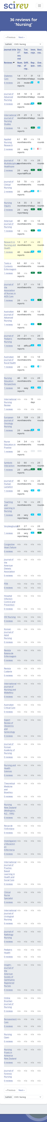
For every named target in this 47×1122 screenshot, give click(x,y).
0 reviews (8, 551)
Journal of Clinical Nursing (8, 184)
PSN (6, 583)
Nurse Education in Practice (10, 444)
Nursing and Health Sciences (10, 768)
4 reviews (8, 104)
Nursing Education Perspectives (10, 381)
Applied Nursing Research (8, 142)
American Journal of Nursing (8, 224)
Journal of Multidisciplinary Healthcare (11, 163)
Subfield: (8, 44)
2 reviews (8, 149)
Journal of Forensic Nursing (8, 1073)
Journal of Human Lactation (8, 483)
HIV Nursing (10, 617)
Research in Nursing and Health (10, 245)
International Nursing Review (10, 402)
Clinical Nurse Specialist (8, 895)
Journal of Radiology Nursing (8, 934)
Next (22, 37)
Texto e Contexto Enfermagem (10, 266)
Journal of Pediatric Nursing (8, 338)
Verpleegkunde (11, 526)
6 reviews (8, 82)
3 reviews (8, 128)
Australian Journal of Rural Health (10, 360)
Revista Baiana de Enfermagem (10, 653)
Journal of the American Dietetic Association (9, 565)
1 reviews (8, 231)
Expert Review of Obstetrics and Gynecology (9, 726)
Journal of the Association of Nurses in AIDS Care (10, 290)
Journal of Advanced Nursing (8, 97)
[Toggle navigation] (39, 5)
